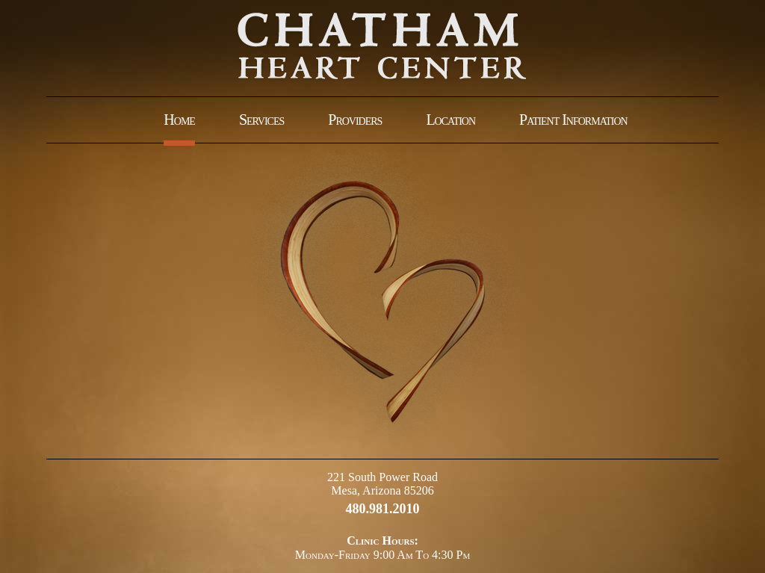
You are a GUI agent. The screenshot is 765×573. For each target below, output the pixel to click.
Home (179, 119)
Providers (355, 119)
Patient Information (573, 119)
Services (261, 119)
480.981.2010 (383, 508)
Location (450, 119)
